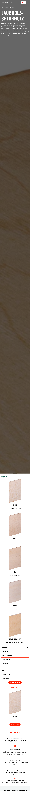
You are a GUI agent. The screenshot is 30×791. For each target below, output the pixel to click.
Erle (15, 572)
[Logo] (7, 3)
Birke (15, 505)
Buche (15, 538)
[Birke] (15, 706)
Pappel (15, 605)
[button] (27, 2)
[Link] (15, 494)
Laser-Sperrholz (15, 639)
